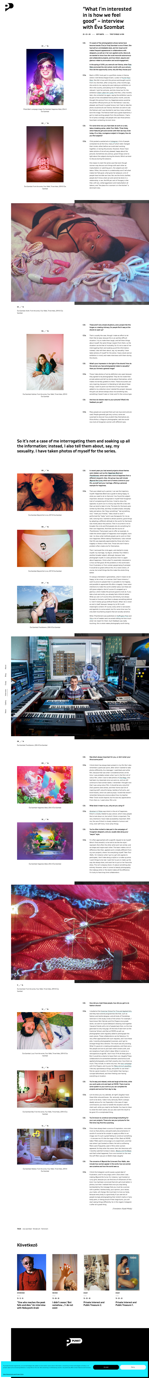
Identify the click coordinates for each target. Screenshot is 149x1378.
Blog (5, 675)
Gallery (5, 702)
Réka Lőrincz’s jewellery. (122, 1066)
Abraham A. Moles (96, 811)
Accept (106, 1367)
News (5, 711)
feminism (44, 1229)
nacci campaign (126, 1063)
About (5, 667)
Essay (5, 683)
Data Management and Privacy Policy (13, 1374)
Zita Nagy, (123, 777)
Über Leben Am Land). (106, 93)
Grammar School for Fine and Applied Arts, (116, 1011)
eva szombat (27, 1229)
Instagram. (114, 141)
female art (36, 1229)
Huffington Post (122, 616)
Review (55, 1293)
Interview (5, 692)
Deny (133, 1367)
